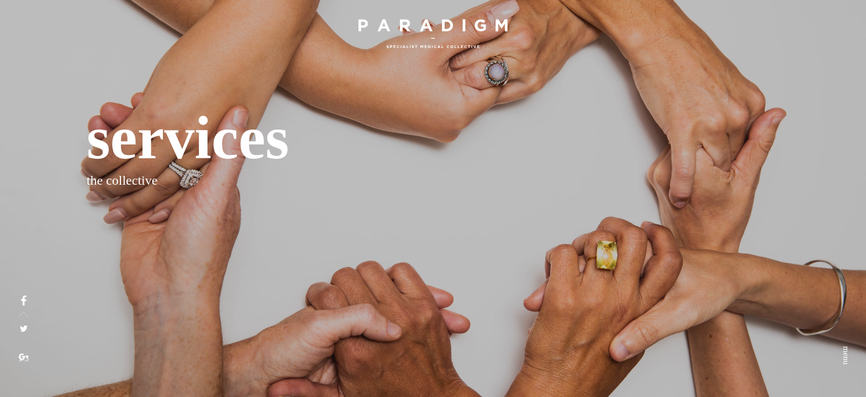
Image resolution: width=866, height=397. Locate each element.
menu (846, 35)
